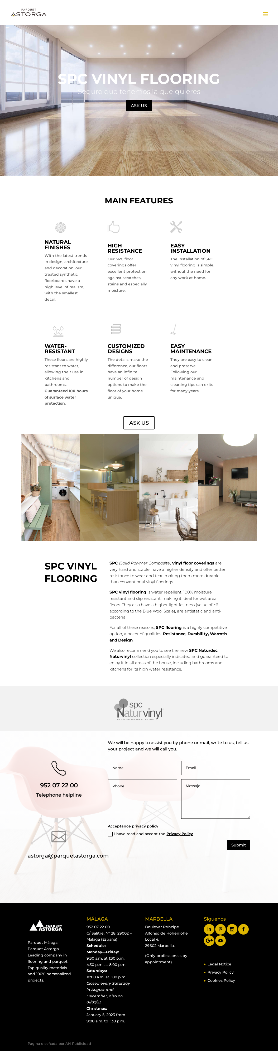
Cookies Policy (221, 980)
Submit (238, 845)
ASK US (139, 105)
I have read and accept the (150, 833)
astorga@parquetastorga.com (68, 856)
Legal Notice (219, 964)
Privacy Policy (179, 833)
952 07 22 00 (59, 785)
